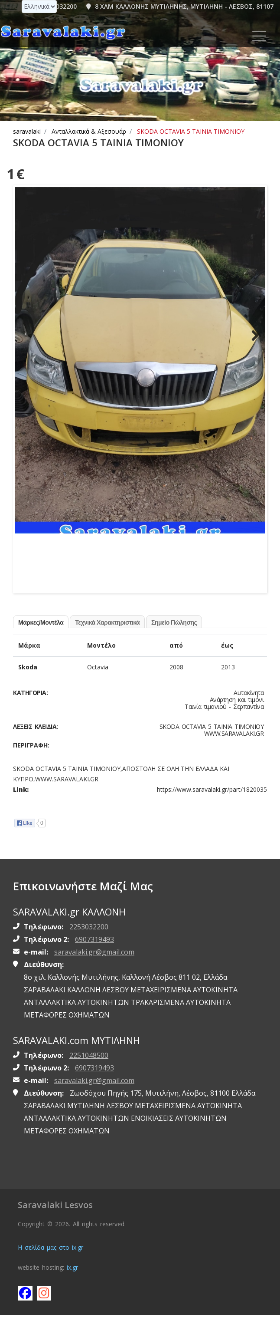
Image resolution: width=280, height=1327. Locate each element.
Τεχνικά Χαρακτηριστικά (107, 634)
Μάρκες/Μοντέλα (40, 634)
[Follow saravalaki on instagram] (44, 1305)
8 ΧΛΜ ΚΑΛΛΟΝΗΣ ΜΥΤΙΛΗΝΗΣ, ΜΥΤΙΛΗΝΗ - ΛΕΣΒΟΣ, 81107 (179, 6)
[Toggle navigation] (259, 36)
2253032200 (88, 938)
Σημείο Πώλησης (174, 634)
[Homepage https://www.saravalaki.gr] (63, 32)
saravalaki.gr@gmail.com (94, 963)
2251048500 (88, 1067)
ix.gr (72, 1279)
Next (252, 341)
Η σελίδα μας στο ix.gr (50, 1259)
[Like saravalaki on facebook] (25, 1305)
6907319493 (94, 951)
